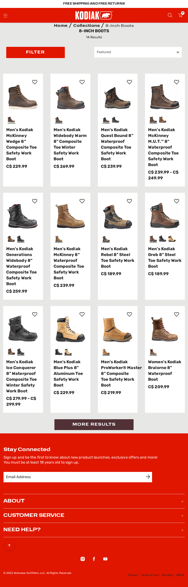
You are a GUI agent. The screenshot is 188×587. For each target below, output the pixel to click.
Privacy (133, 575)
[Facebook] (94, 560)
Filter (35, 52)
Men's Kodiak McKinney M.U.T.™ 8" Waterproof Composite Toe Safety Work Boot (163, 147)
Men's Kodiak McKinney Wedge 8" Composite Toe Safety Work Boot (21, 144)
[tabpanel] (94, 230)
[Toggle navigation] (5, 15)
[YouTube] (105, 560)
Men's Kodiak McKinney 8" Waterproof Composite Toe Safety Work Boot (69, 263)
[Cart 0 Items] (180, 16)
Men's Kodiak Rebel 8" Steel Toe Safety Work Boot (117, 258)
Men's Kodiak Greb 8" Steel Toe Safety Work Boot (165, 258)
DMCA (180, 575)
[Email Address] (75, 477)
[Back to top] (9, 544)
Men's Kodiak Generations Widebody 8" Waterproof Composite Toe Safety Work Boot (21, 266)
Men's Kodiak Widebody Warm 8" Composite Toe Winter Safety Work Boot (70, 144)
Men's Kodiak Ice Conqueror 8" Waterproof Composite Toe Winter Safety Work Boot (21, 376)
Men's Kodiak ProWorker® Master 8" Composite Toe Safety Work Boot (118, 374)
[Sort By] (138, 52)
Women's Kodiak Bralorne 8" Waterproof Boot (164, 371)
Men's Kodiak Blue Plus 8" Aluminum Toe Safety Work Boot (68, 374)
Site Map (167, 575)
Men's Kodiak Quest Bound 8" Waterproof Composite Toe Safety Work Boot (117, 144)
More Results (94, 425)
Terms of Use (149, 575)
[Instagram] (83, 560)
